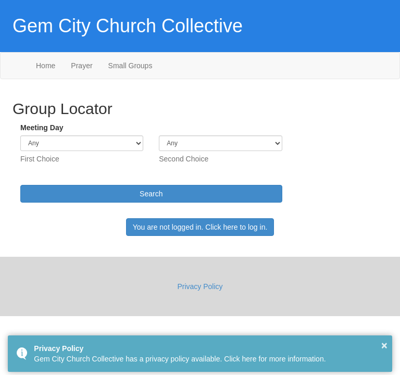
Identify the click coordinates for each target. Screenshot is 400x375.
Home (45, 65)
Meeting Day (41, 127)
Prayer (81, 65)
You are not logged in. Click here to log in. (200, 227)
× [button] (384, 345)
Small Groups (130, 65)
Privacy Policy (199, 286)
